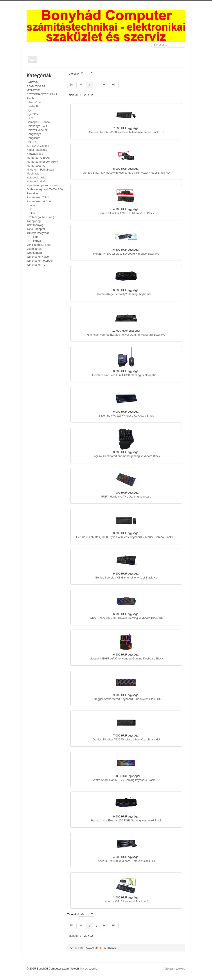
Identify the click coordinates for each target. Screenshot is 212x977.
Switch (31, 213)
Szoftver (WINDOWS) (40, 217)
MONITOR (33, 90)
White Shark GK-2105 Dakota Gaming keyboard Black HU (126, 618)
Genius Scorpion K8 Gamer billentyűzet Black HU (126, 577)
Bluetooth (33, 106)
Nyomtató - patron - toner (42, 185)
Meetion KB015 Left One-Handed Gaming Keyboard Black (126, 658)
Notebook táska (36, 177)
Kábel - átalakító (37, 149)
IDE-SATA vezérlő (38, 145)
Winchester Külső (38, 256)
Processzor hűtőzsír (39, 201)
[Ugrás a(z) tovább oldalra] (104, 85)
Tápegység (34, 221)
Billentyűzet (34, 102)
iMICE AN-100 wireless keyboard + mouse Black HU (126, 253)
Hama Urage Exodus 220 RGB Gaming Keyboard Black (126, 820)
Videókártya (34, 248)
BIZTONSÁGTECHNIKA (42, 94)
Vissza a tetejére (174, 968)
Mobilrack (33, 173)
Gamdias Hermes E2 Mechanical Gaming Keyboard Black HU (126, 334)
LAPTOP (32, 82)
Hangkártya (34, 134)
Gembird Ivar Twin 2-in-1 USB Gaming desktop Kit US (126, 375)
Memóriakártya (36, 165)
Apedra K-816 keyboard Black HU (126, 901)
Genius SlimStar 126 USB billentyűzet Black (126, 213)
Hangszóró (33, 138)
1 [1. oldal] (89, 84)
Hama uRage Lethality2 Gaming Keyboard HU (126, 294)
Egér (29, 110)
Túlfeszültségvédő (38, 233)
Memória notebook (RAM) (43, 161)
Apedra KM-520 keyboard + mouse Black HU (126, 861)
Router (31, 205)
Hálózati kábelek (37, 130)
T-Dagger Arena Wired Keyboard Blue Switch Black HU (126, 699)
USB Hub (32, 237)
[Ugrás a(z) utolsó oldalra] (114, 85)
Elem (30, 118)
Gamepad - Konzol (38, 122)
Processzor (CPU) (38, 197)
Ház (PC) (32, 141)
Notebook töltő (36, 181)
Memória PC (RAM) (39, 157)
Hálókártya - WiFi (38, 126)
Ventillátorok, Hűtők (39, 244)
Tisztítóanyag (35, 225)
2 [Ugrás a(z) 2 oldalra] (96, 84)
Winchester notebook (40, 260)
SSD (29, 209)
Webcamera (34, 252)
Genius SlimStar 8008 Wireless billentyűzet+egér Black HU (126, 132)
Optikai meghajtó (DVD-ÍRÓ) (45, 189)
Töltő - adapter (36, 229)
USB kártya (34, 240)
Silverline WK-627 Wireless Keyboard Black (126, 415)
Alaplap (31, 98)
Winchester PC (36, 264)
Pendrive (32, 193)
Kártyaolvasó (35, 153)
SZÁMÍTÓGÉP (36, 86)
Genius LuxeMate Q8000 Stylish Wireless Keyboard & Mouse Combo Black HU (126, 537)
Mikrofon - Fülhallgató (40, 169)
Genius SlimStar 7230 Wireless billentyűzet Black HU (126, 739)
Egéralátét (33, 114)
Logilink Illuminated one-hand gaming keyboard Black (126, 456)
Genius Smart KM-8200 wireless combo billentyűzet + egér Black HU (126, 172)
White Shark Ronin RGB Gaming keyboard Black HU (126, 780)
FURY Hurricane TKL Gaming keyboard (126, 496)
